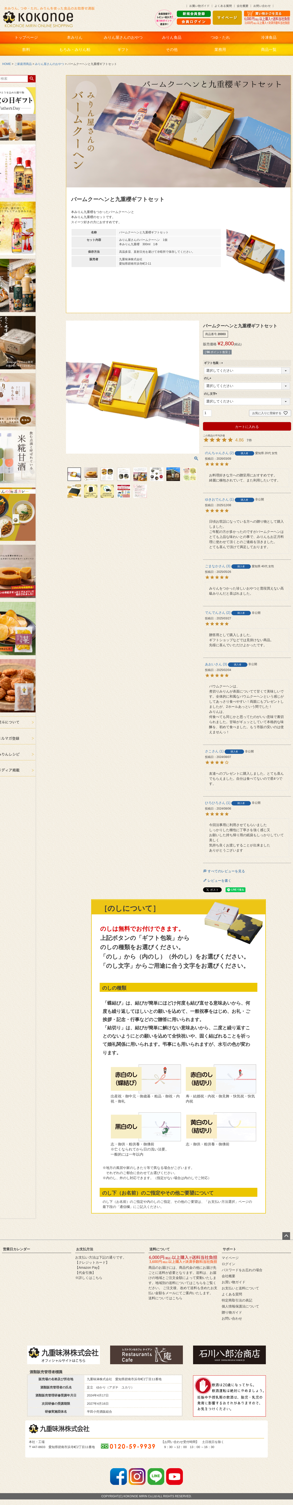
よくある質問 (232, 1294)
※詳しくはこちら (88, 1278)
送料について (159, 1249)
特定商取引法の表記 (237, 1300)
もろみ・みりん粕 (74, 49)
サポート (229, 1249)
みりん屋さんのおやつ (123, 37)
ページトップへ (286, 1236)
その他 (172, 49)
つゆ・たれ (220, 37)
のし (208, 378)
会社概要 (228, 1276)
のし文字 (211, 393)
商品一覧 (269, 49)
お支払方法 (84, 1249)
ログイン (228, 1264)
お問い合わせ (232, 1318)
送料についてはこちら (165, 1298)
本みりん (74, 37)
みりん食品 (171, 37)
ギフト (123, 49)
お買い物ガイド (233, 1282)
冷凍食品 (269, 37)
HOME (6, 64)
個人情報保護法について (240, 1306)
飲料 (26, 49)
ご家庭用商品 (23, 64)
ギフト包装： (214, 363)
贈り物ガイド (232, 1312)
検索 (6, 78)
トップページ (26, 37)
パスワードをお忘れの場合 (242, 1270)
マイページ (230, 1258)
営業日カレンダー (16, 1249)
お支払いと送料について (240, 1288)
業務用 (220, 49)
